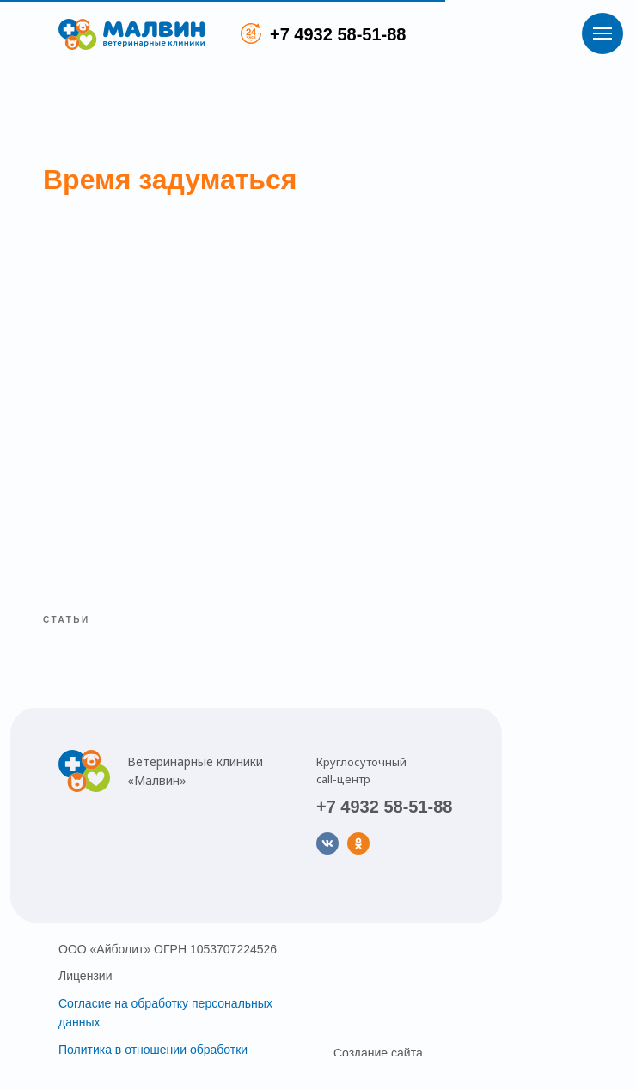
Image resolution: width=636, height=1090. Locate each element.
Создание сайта (378, 1053)
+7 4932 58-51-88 (338, 34)
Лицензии (85, 976)
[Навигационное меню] (602, 33)
